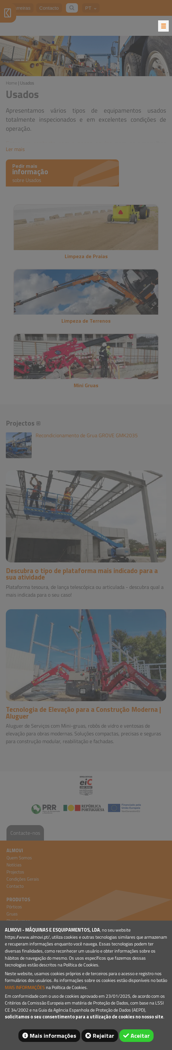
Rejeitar (103, 1035)
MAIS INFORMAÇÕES (25, 987)
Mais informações (53, 1035)
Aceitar (140, 1035)
